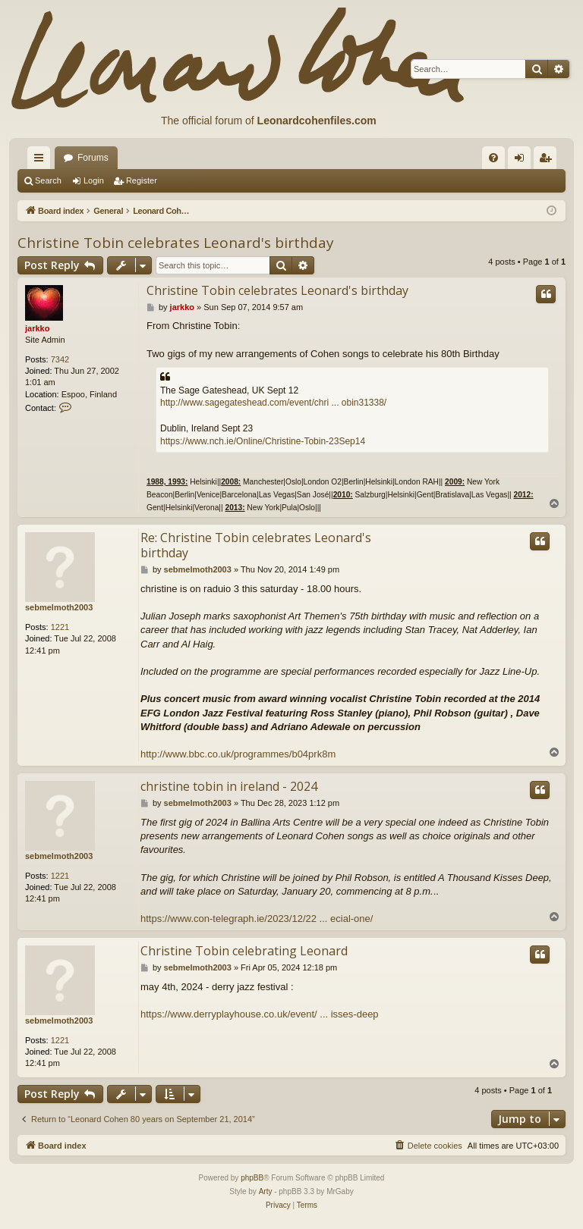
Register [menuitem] (548, 160)
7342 (60, 359)
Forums (93, 157)
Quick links (41, 160)
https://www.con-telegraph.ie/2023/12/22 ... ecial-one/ (256, 918)
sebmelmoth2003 (59, 607)
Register (141, 180)
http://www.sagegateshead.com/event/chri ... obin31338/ (273, 402)
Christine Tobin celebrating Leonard (244, 950)
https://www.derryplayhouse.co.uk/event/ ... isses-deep (259, 1014)
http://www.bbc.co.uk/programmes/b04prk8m (238, 754)
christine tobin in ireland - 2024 (228, 786)
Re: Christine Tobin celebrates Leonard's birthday (255, 545)
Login (94, 180)
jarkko (37, 328)
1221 (60, 627)
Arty (266, 1191)
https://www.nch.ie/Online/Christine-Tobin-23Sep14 (262, 441)
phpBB (252, 1178)
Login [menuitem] (523, 160)
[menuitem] (493, 157)
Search (48, 180)
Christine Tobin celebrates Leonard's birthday (175, 242)
